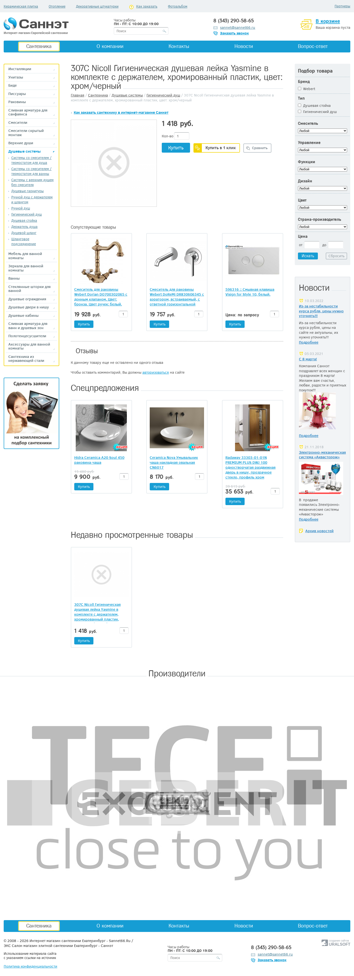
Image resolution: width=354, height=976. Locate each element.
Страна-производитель (319, 219)
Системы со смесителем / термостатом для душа (31, 160)
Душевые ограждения (27, 299)
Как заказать (146, 6)
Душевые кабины (23, 315)
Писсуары (17, 94)
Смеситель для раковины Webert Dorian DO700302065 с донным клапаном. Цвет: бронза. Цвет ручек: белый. (100, 296)
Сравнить (260, 147)
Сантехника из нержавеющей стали (26, 358)
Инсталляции (19, 69)
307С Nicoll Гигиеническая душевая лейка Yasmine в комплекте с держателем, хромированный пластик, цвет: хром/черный (97, 614)
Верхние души (20, 143)
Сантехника (39, 46)
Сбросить (336, 255)
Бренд (304, 82)
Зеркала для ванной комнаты (25, 268)
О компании (110, 46)
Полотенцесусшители (27, 336)
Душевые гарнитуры (27, 191)
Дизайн (305, 181)
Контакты (179, 46)
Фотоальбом (177, 6)
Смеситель (308, 123)
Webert (306, 88)
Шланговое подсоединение (23, 241)
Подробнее (308, 342)
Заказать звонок (234, 33)
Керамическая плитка (21, 6)
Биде (12, 85)
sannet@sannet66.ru (237, 27)
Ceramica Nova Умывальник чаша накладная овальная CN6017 (174, 462)
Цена (303, 236)
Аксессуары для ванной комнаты (29, 346)
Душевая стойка (24, 220)
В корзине (328, 21)
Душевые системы (24, 151)
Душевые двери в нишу (28, 307)
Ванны (14, 278)
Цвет (302, 200)
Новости (244, 46)
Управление (309, 143)
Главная (77, 95)
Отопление (57, 6)
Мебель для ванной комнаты (25, 256)
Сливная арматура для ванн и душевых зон (27, 325)
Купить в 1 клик (221, 147)
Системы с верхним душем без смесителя (32, 182)
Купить (176, 147)
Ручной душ (20, 208)
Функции (306, 162)
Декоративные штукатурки (97, 6)
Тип (301, 98)
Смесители (17, 122)
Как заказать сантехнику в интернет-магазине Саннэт (121, 112)
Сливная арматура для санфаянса (27, 112)
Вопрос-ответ (313, 46)
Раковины (17, 102)
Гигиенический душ (26, 214)
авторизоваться (155, 372)
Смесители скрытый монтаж (26, 132)
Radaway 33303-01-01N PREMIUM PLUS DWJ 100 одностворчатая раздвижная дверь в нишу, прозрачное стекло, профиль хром (250, 467)
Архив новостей (319, 530)
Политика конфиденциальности (30, 966)
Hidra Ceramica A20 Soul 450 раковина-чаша (99, 460)
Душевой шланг (23, 232)
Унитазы (15, 77)
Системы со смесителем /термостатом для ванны (31, 171)
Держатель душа (24, 226)
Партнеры (342, 6)
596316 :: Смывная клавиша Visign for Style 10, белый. (249, 292)
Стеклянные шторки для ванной (29, 289)
